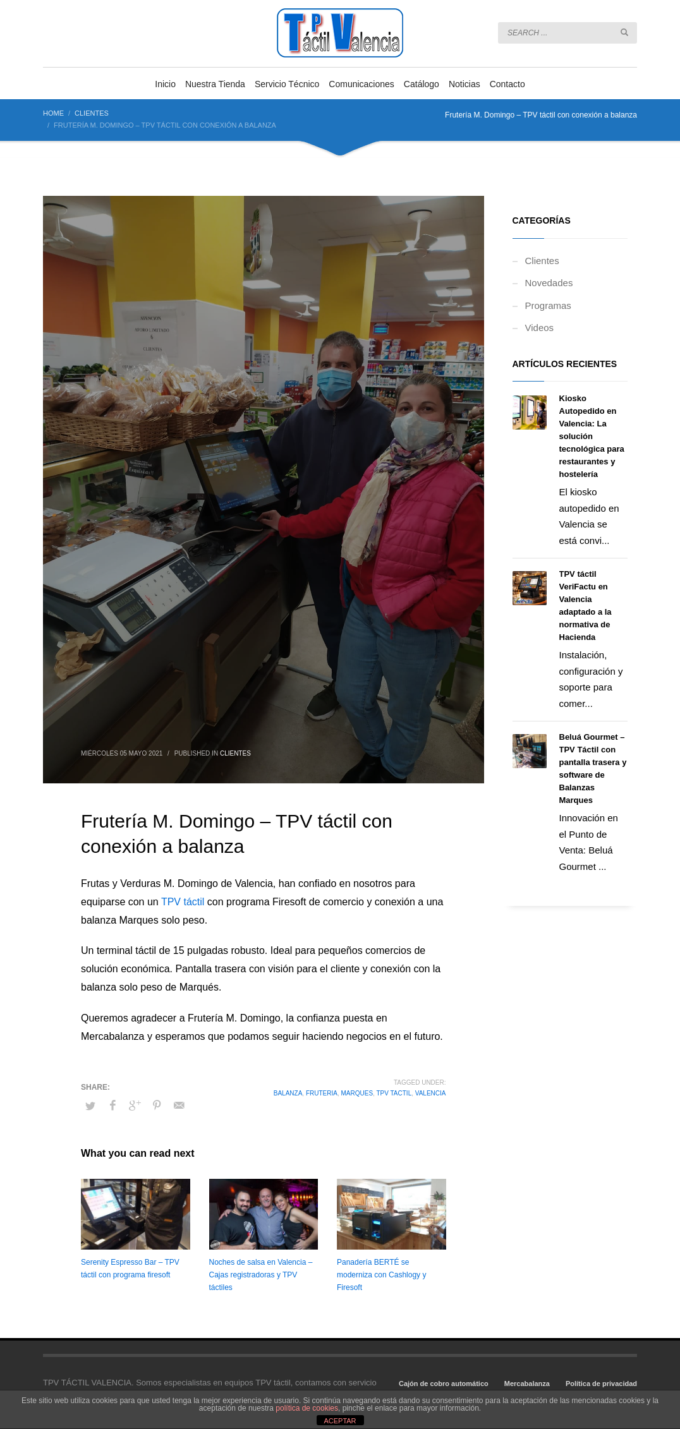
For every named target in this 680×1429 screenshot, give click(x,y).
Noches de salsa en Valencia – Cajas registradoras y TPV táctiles (261, 1275)
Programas (548, 305)
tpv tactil (393, 1093)
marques (357, 1093)
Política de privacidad (601, 1383)
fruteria (321, 1093)
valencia (430, 1093)
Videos (539, 327)
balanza (288, 1093)
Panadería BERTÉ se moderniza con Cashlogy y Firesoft (381, 1275)
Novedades (549, 282)
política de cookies (307, 1408)
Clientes (235, 753)
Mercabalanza (527, 1383)
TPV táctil (182, 901)
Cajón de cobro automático (444, 1383)
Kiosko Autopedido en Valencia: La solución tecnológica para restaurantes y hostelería (591, 436)
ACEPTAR (340, 1421)
